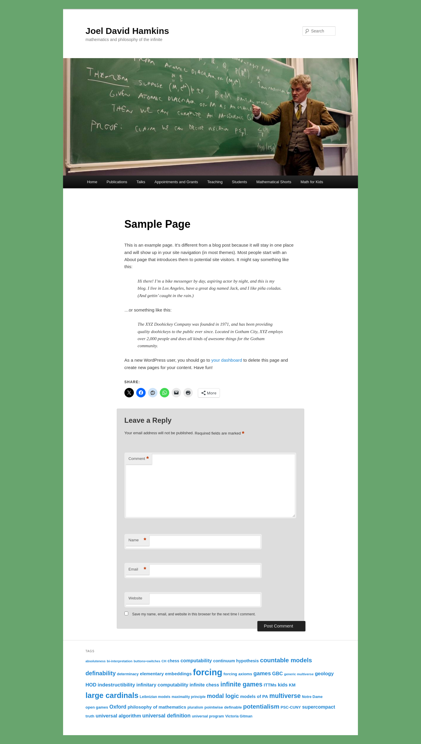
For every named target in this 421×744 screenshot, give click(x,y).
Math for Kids (311, 182)
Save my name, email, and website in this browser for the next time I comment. (194, 614)
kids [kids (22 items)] (282, 685)
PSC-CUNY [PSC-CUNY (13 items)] (291, 707)
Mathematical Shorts (273, 182)
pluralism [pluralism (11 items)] (195, 707)
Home (92, 182)
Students (239, 182)
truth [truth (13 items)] (89, 716)
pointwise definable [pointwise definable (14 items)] (223, 707)
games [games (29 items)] (262, 673)
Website (135, 598)
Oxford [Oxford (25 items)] (117, 707)
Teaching (215, 182)
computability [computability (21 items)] (196, 660)
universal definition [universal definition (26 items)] (166, 716)
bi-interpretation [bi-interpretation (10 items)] (119, 661)
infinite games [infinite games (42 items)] (242, 684)
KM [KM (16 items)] (292, 685)
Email (137, 569)
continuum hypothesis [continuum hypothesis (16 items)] (236, 660)
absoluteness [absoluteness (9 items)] (95, 661)
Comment (139, 459)
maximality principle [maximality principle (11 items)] (188, 697)
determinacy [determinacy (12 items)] (128, 674)
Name (137, 540)
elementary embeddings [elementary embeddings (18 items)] (166, 673)
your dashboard (226, 360)
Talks (141, 182)
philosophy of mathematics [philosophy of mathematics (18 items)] (157, 706)
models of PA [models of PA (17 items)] (254, 696)
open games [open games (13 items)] (96, 707)
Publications (116, 182)
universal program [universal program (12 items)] (208, 716)
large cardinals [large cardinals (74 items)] (112, 695)
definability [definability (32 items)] (100, 673)
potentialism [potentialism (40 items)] (261, 706)
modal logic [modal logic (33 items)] (223, 696)
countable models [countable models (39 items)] (286, 660)
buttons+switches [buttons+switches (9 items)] (147, 661)
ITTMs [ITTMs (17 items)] (270, 684)
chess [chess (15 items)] (173, 660)
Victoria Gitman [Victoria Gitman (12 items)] (238, 716)
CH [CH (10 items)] (164, 661)
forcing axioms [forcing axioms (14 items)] (237, 674)
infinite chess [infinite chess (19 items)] (204, 684)
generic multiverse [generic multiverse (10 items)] (299, 674)
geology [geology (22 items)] (324, 673)
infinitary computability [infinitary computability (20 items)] (162, 684)
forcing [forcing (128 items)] (207, 672)
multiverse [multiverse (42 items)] (285, 695)
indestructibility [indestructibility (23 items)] (116, 685)
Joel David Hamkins (127, 31)
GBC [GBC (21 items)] (277, 673)
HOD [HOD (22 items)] (90, 685)
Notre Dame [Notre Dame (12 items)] (312, 697)
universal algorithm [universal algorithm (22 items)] (118, 716)
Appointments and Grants (176, 182)
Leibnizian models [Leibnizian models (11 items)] (155, 697)
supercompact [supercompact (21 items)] (318, 706)
